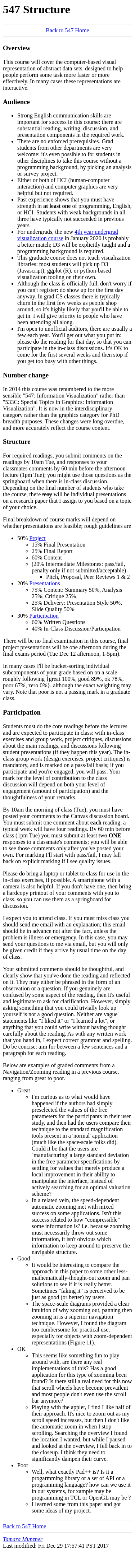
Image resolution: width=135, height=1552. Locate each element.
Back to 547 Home (67, 30)
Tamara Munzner (22, 1539)
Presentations (44, 583)
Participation (44, 616)
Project (37, 538)
